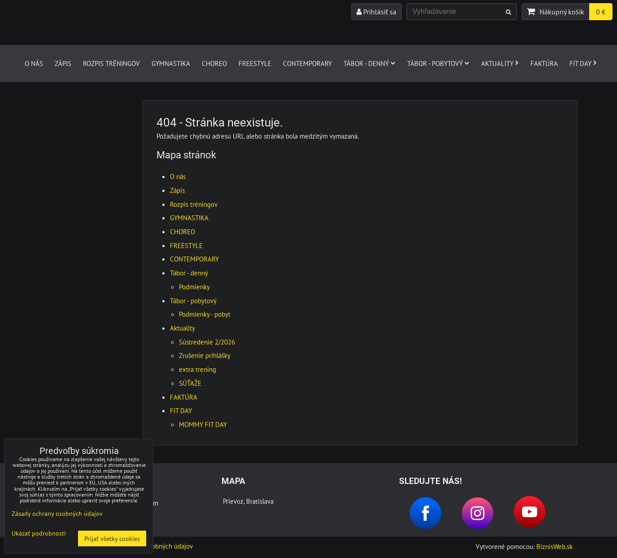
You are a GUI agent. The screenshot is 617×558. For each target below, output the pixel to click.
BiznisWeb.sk (554, 546)
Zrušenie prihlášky (204, 355)
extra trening (197, 369)
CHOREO (214, 63)
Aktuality (500, 63)
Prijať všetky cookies (112, 538)
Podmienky (194, 286)
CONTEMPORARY (307, 63)
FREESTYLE (255, 63)
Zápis (63, 63)
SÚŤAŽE (190, 383)
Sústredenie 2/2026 (207, 341)
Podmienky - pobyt (204, 314)
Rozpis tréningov (111, 63)
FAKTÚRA (544, 63)
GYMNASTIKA (171, 63)
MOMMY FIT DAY (203, 424)
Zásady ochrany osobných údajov (57, 513)
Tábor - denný (369, 63)
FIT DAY (583, 63)
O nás (34, 63)
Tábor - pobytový (438, 63)
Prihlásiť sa (376, 11)
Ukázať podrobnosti (39, 533)
